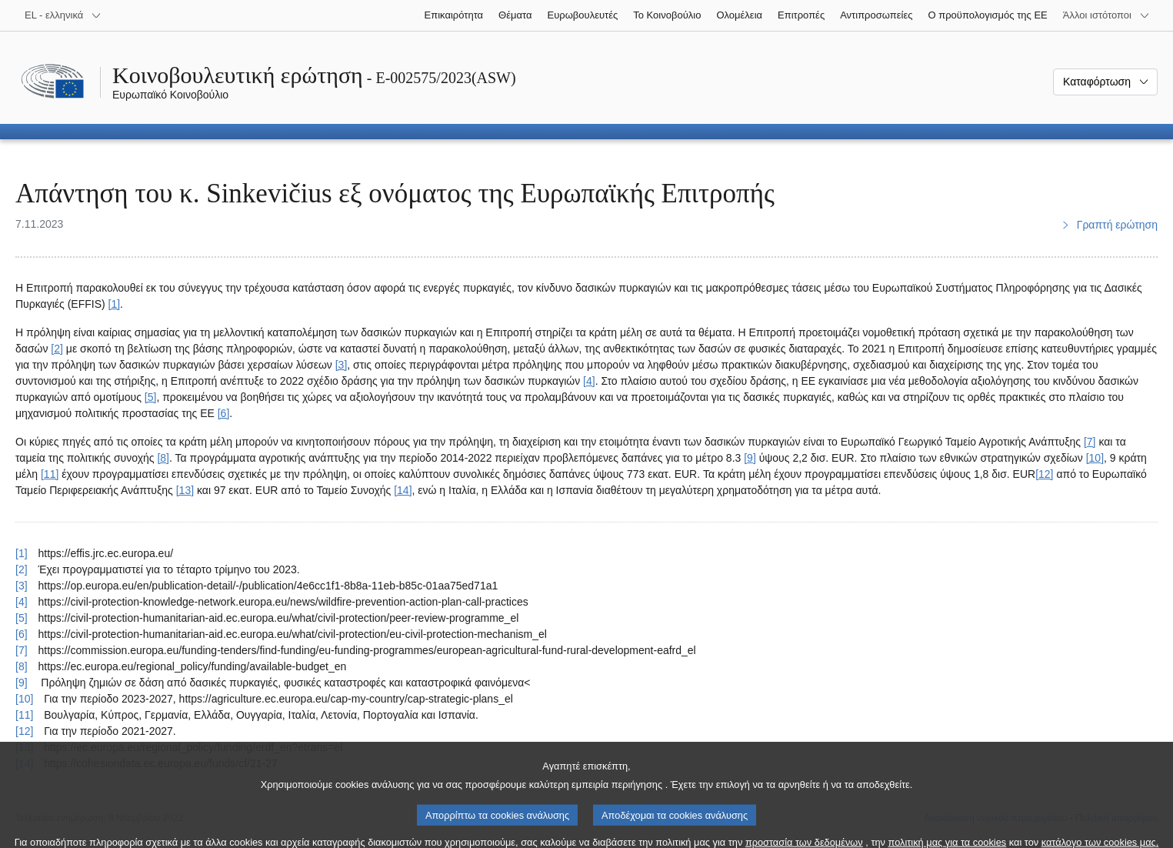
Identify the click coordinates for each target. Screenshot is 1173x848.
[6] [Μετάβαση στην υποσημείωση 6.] (224, 413)
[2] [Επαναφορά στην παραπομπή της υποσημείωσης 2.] (21, 569)
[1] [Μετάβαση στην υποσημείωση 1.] (114, 304)
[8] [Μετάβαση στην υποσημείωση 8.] (163, 458)
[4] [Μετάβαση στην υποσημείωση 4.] (589, 381)
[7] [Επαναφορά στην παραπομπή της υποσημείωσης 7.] (21, 650)
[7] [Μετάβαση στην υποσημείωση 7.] (1090, 442)
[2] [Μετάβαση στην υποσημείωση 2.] (57, 348)
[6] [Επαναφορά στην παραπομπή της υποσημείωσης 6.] (21, 634)
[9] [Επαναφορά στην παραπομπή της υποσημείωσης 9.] (21, 682)
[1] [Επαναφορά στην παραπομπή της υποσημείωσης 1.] (21, 553)
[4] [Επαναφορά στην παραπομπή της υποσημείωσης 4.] (21, 602)
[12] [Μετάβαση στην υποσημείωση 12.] (1044, 474)
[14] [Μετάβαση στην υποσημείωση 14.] (403, 490)
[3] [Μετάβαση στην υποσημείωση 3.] (341, 365)
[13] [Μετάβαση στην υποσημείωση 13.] (185, 490)
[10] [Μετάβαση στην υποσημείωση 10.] (1095, 458)
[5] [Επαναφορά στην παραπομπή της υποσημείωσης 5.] (21, 618)
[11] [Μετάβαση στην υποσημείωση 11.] (49, 474)
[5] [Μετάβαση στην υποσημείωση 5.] (151, 397)
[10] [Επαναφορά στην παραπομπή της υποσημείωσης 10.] (24, 699)
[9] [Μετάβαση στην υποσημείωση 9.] (750, 458)
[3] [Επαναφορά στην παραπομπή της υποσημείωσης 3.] (21, 585)
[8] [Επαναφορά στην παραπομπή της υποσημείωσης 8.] (21, 666)
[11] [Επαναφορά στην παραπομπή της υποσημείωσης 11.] (24, 715)
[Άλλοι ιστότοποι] (1106, 15)
